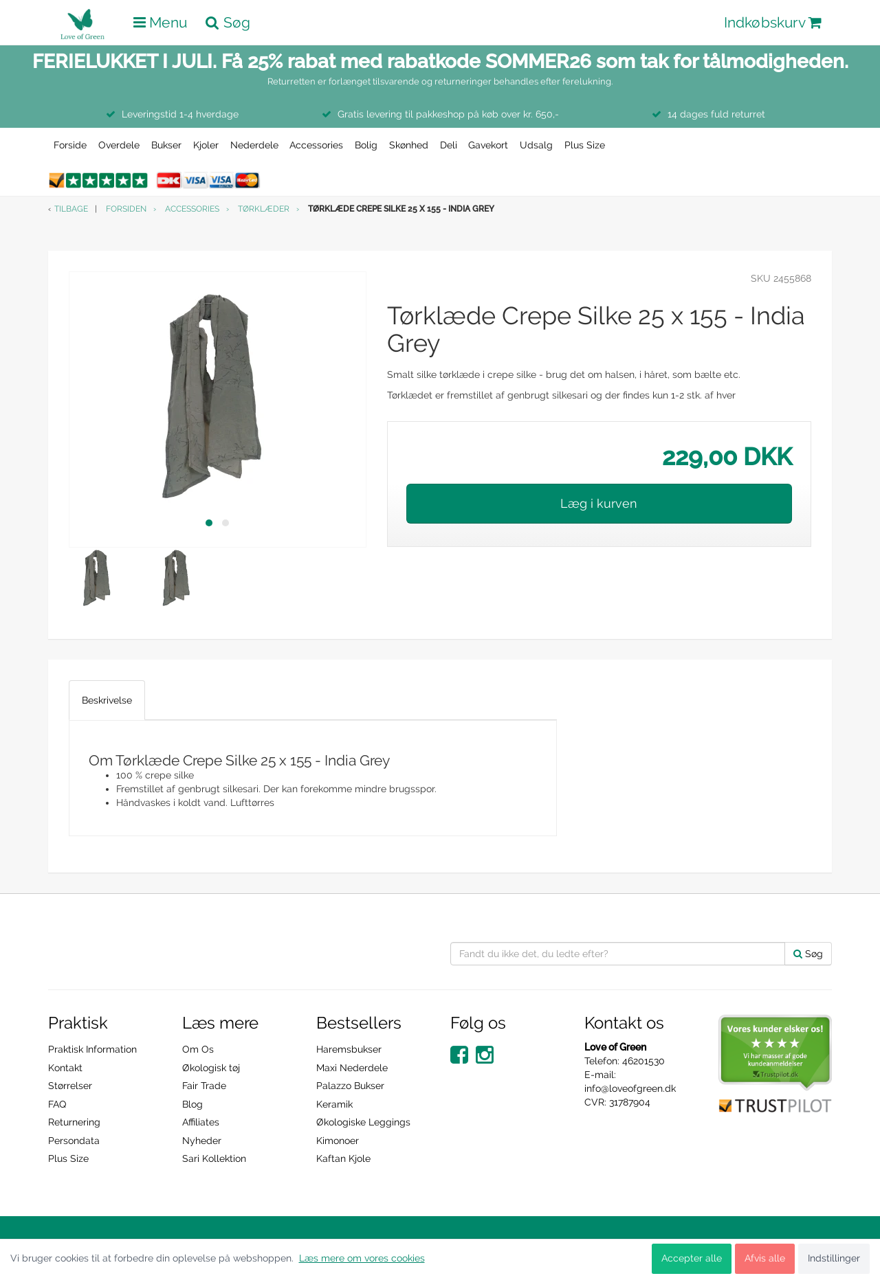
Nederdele (254, 144)
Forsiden (126, 209)
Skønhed (408, 144)
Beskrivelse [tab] (107, 700)
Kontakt (65, 1067)
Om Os (198, 1049)
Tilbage (71, 209)
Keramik (334, 1104)
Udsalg (536, 144)
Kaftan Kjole (343, 1158)
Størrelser (70, 1085)
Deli (448, 144)
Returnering (74, 1122)
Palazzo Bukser (350, 1085)
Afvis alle (765, 1258)
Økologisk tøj (211, 1067)
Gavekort (488, 144)
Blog (192, 1104)
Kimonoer (337, 1140)
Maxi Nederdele (352, 1067)
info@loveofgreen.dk (630, 1088)
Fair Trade (204, 1085)
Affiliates (200, 1122)
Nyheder (201, 1140)
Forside (70, 144)
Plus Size (584, 144)
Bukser (166, 144)
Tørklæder (263, 209)
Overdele (119, 144)
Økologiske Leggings (363, 1122)
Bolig (366, 144)
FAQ (57, 1104)
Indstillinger (834, 1258)
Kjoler (206, 144)
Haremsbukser (349, 1049)
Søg (808, 953)
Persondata (74, 1140)
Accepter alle (691, 1258)
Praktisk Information (92, 1049)
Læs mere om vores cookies (362, 1258)
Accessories (316, 144)
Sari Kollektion (214, 1158)
